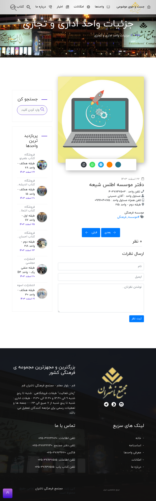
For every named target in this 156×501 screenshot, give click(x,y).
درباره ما (43, 7)
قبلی (90, 232)
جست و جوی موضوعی (133, 7)
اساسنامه (135, 446)
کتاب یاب (21, 7)
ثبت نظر (137, 319)
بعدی (111, 232)
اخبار (63, 7)
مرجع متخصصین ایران (111, 490)
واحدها (102, 7)
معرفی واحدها (132, 453)
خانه (137, 35)
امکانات (82, 7)
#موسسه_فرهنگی (128, 217)
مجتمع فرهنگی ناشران (49, 489)
